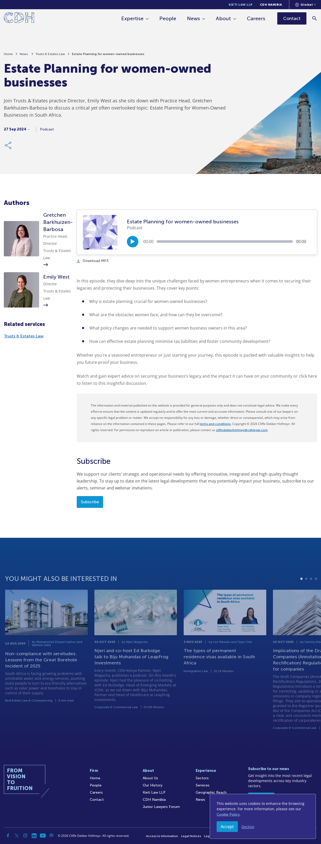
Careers (256, 18)
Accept (227, 826)
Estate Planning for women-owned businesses (108, 56)
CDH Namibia (271, 4)
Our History (152, 785)
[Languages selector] (305, 4)
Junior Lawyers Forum (161, 807)
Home (8, 56)
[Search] (314, 18)
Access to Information (162, 836)
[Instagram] (25, 835)
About (223, 18)
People (167, 18)
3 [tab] (311, 595)
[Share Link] (8, 148)
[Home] (19, 18)
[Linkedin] (34, 835)
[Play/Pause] (132, 241)
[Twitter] (17, 835)
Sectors (202, 778)
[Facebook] (8, 835)
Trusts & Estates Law (50, 56)
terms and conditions (215, 424)
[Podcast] (51, 835)
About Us (150, 778)
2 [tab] (306, 595)
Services (202, 785)
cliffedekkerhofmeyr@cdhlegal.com (242, 430)
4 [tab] (316, 595)
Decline (247, 826)
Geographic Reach (211, 792)
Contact (97, 799)
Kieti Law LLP (241, 4)
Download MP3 (92, 261)
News (193, 18)
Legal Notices (191, 836)
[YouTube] (43, 835)
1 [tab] (301, 595)
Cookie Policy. (228, 814)
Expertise (132, 18)
